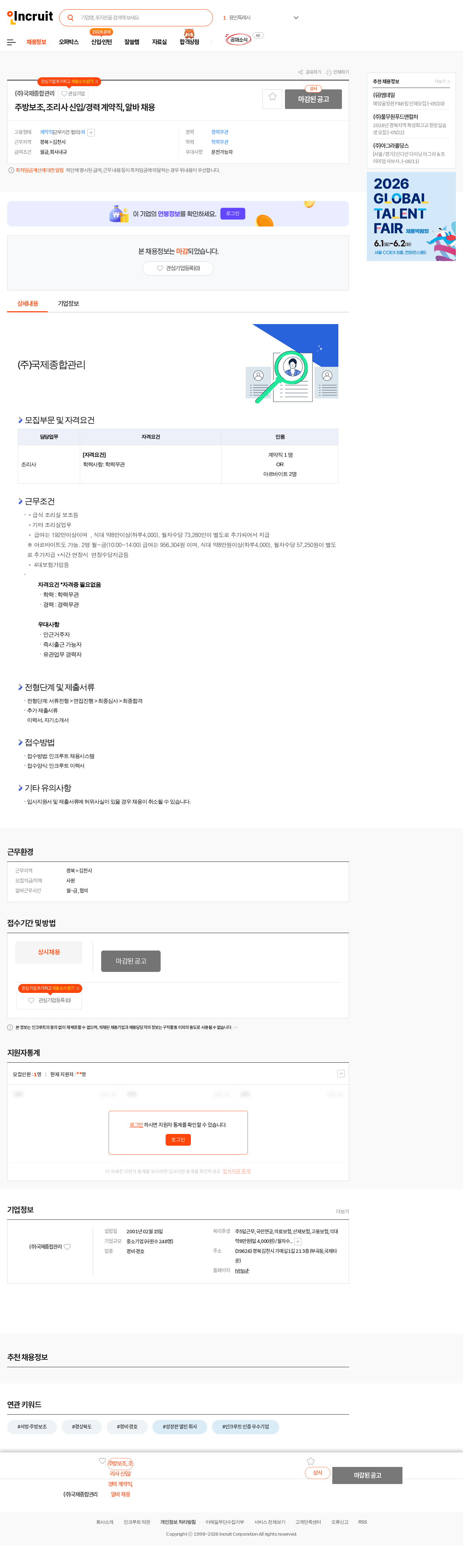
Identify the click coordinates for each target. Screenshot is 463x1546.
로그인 (136, 1125)
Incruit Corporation (238, 1534)
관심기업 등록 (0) (49, 1000)
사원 (70, 881)
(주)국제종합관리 (34, 93)
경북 (70, 871)
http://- (242, 1270)
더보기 (342, 1211)
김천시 (85, 871)
